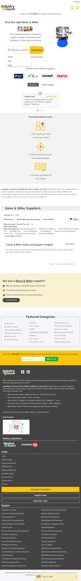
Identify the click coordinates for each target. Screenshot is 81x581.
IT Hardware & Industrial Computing (14, 559)
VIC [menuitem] (9, 61)
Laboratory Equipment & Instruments (14, 566)
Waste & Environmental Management (53, 552)
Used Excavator (60, 336)
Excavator (33, 323)
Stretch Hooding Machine (64, 332)
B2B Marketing (7, 467)
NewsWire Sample (8, 474)
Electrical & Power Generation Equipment (15, 531)
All (32, 224)
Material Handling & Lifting (50, 514)
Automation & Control (9, 510)
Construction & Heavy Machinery (13, 520)
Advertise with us (7, 477)
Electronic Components (9, 534)
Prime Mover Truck (36, 342)
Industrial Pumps (7, 555)
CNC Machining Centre (13, 333)
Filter (73, 219)
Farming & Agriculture (9, 538)
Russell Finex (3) (23, 224)
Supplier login (40, 495)
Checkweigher (45, 231)
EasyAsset (36, 406)
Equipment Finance (11, 340)
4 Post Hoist (9, 324)
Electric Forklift (9, 336)
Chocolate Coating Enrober (25, 234)
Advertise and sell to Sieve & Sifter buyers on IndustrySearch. (26, 412)
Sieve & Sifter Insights (13, 236)
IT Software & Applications (10, 562)
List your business (40, 489)
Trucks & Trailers (46, 545)
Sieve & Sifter (48, 219)
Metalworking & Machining (50, 517)
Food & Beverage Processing (28, 219)
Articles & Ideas (7, 460)
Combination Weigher (46, 234)
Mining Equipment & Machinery (51, 520)
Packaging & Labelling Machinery (52, 524)
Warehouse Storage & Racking (51, 548)
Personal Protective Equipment (51, 531)
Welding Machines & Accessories (52, 555)
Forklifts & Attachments (10, 545)
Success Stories (7, 481)
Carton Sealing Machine (13, 330)
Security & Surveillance (49, 534)
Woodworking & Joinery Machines (52, 559)
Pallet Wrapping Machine (38, 332)
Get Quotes (37, 50)
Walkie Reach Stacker (62, 342)
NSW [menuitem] (10, 57)
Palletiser (32, 336)
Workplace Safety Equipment (51, 566)
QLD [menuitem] (10, 65)
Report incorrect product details (62, 264)
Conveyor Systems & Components (13, 524)
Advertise (76, 2)
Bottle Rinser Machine (47, 229)
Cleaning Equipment (8, 517)
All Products (8, 219)
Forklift (32, 329)
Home (4, 456)
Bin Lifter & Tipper (11, 327)
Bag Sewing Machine (28, 229)
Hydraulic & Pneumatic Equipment (13, 548)
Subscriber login (40, 501)
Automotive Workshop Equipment (13, 514)
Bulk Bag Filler (15, 231)
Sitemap (4, 484)
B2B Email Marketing (9, 470)
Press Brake (34, 339)
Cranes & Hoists (7, 527)
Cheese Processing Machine (65, 231)
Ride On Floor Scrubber (63, 326)
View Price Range (37, 57)
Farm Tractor (34, 326)
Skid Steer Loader (61, 329)
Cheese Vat (8, 234)
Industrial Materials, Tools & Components (15, 552)
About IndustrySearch (9, 463)
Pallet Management (48, 527)
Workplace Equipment (48, 562)
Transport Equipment (48, 541)
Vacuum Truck (59, 339)
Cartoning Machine (30, 231)
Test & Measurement (48, 538)
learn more (11, 300)
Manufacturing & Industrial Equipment (54, 510)
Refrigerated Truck (61, 323)
